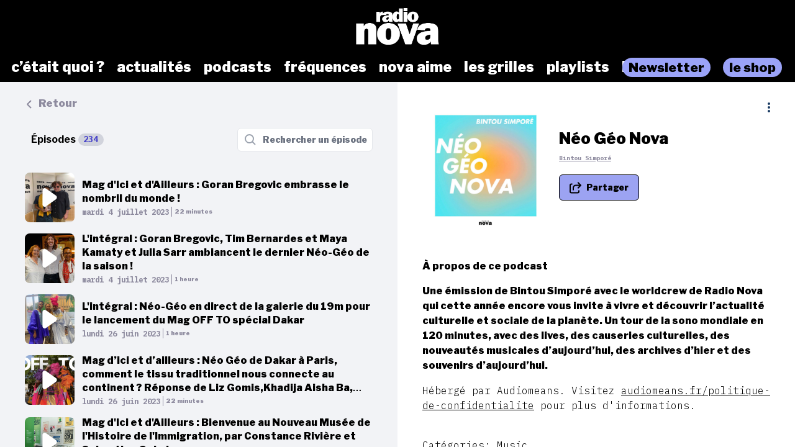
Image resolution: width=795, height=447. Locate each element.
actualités (154, 67)
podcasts (237, 67)
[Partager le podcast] (599, 187)
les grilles (499, 67)
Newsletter (666, 67)
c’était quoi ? (57, 67)
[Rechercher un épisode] (305, 139)
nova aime (415, 67)
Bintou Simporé (585, 158)
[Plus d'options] (769, 107)
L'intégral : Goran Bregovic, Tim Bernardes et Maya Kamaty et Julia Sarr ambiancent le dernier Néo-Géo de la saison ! (226, 252)
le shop (752, 67)
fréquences (325, 67)
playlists (578, 67)
